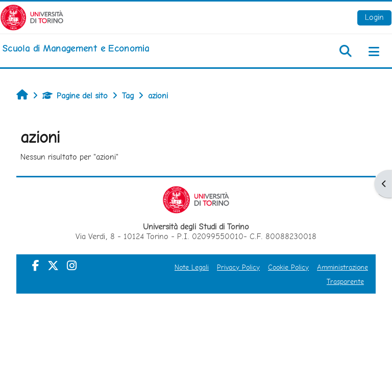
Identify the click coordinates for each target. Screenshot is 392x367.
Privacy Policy (238, 267)
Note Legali (192, 267)
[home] (75, 48)
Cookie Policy (288, 267)
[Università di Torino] (32, 16)
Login (374, 17)
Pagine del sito (75, 95)
